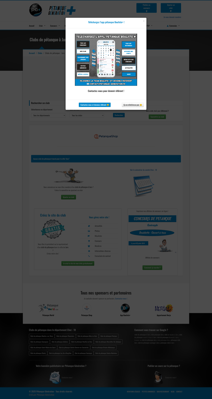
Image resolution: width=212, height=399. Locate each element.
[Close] (143, 21)
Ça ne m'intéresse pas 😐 (133, 104)
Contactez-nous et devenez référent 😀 (94, 104)
